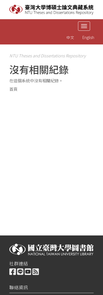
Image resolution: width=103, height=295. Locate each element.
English (88, 37)
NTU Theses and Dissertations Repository (47, 55)
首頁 (13, 89)
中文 (70, 37)
